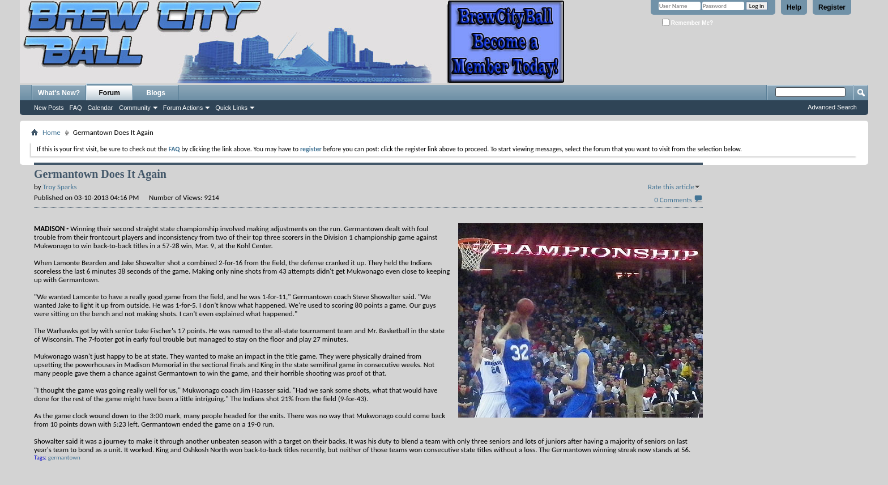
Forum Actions (183, 107)
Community (135, 107)
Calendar (100, 107)
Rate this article (671, 186)
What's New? (59, 93)
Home (51, 132)
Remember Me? (687, 22)
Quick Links (231, 107)
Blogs (156, 93)
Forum (109, 93)
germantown (64, 457)
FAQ (76, 107)
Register (832, 7)
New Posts (49, 107)
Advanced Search (832, 107)
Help (794, 7)
